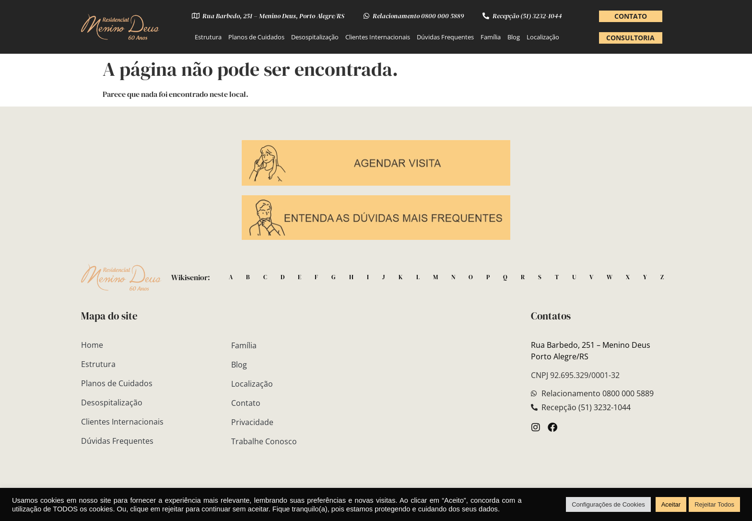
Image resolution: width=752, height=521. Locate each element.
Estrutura (208, 37)
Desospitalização (315, 37)
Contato (245, 403)
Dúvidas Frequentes (445, 37)
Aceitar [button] (671, 504)
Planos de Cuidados (256, 37)
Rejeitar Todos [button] (714, 504)
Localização (543, 37)
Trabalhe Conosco (264, 441)
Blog (513, 37)
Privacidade (252, 422)
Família (491, 37)
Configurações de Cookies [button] (608, 504)
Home (92, 345)
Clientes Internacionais (377, 37)
